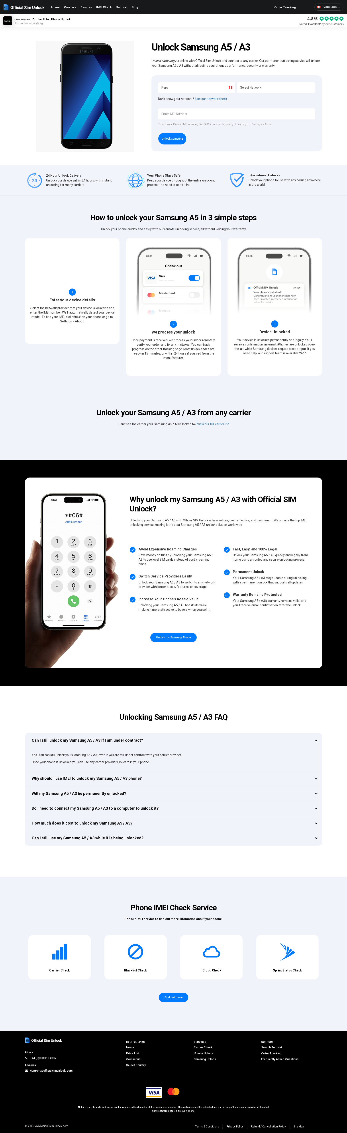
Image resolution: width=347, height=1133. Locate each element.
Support (121, 7)
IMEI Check (104, 7)
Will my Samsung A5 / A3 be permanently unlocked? (79, 793)
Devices (86, 7)
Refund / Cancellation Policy (268, 1126)
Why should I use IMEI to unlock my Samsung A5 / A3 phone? (87, 778)
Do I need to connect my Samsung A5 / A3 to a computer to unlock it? (95, 808)
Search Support (271, 1047)
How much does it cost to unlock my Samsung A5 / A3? (82, 823)
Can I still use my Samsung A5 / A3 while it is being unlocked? (87, 838)
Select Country (136, 1065)
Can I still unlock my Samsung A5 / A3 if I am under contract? (87, 740)
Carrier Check (203, 1047)
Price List (132, 1053)
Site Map (298, 1126)
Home (55, 7)
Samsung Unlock (205, 1059)
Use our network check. (211, 99)
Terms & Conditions (207, 1126)
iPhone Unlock (203, 1053)
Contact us (133, 1059)
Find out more (174, 997)
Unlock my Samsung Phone (173, 637)
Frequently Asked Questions (279, 1059)
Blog (135, 7)
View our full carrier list (213, 424)
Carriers (70, 7)
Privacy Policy (235, 1126)
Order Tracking (285, 7)
